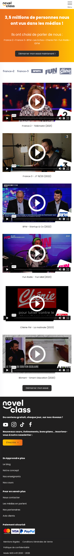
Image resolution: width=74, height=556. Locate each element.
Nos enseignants (12, 476)
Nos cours (8, 482)
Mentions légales (11, 541)
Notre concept (11, 470)
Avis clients (9, 515)
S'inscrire (12, 442)
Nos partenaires (11, 509)
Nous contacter (11, 497)
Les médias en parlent (15, 503)
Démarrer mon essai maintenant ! (37, 53)
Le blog (7, 464)
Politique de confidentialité (16, 547)
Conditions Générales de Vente (37, 541)
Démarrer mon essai (37, 388)
